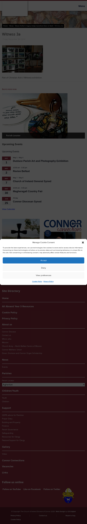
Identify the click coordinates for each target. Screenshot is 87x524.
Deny (43, 268)
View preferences (43, 275)
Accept (43, 260)
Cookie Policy (37, 282)
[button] (83, 242)
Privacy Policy (49, 282)
